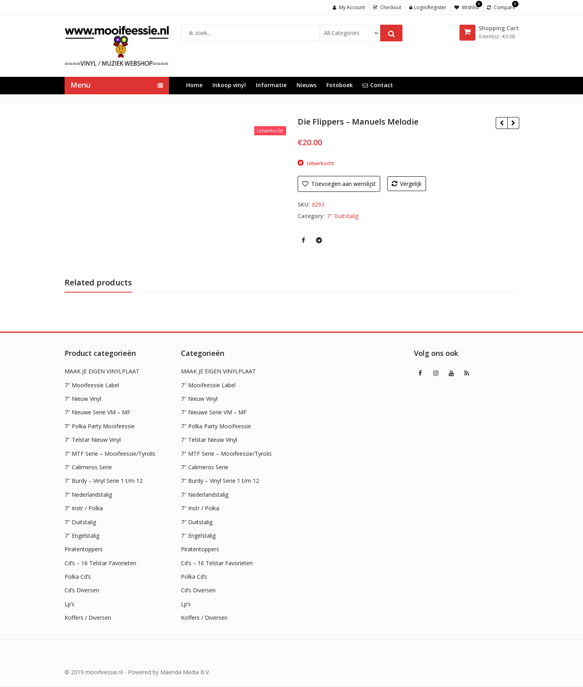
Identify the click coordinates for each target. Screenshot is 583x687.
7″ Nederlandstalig (88, 494)
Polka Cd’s (78, 576)
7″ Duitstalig (80, 522)
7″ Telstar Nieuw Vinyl (93, 439)
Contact (378, 85)
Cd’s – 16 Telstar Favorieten (100, 563)
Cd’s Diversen (82, 590)
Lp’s (70, 604)
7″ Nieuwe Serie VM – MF (97, 412)
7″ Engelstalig (82, 535)
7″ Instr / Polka (84, 508)
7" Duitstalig (342, 216)
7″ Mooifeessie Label (92, 385)
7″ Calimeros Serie (88, 467)
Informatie (271, 85)
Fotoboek (339, 85)
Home (194, 85)
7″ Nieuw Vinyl (83, 398)
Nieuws (306, 85)
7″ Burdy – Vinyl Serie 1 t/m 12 (104, 480)
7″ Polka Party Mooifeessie (100, 426)
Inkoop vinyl (229, 85)
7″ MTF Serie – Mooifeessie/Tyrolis (110, 453)
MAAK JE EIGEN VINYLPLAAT (102, 371)
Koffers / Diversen (88, 617)
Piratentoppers (84, 549)
